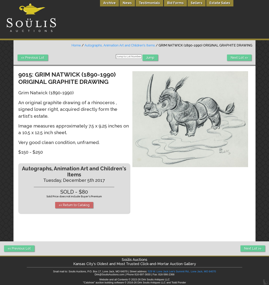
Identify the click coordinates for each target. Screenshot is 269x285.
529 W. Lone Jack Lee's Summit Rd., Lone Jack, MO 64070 (182, 271)
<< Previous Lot (32, 58)
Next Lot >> (239, 58)
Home (76, 45)
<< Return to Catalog (74, 205)
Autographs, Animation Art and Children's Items (120, 45)
